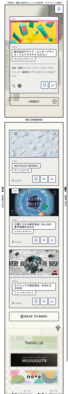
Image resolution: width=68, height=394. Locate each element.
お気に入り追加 (44, 85)
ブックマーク (58, 9)
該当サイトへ (52, 85)
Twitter (14, 86)
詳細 (44, 179)
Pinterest (19, 86)
